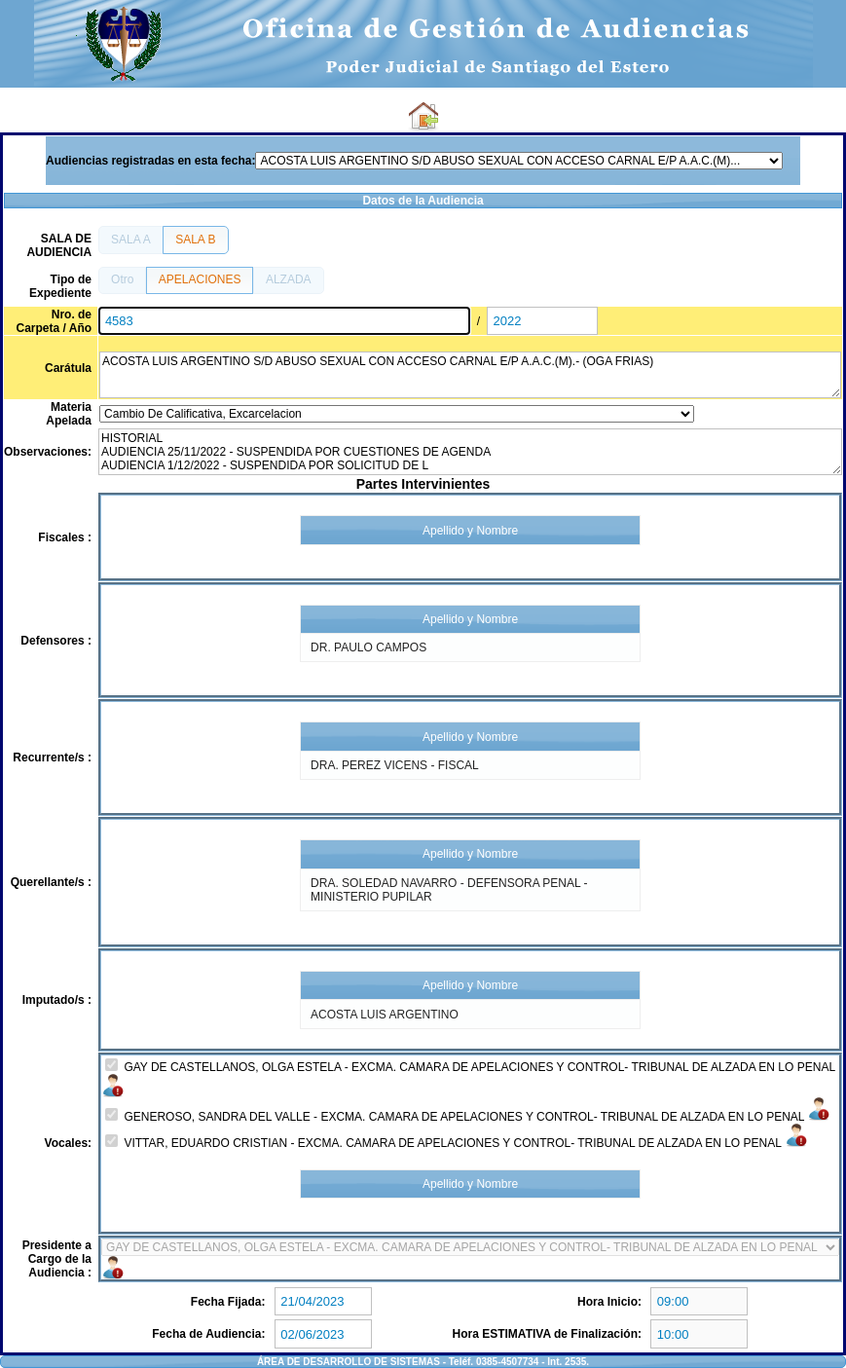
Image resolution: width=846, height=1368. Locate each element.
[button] (131, 239)
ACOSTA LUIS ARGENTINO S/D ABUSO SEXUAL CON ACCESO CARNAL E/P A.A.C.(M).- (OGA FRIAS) (470, 374)
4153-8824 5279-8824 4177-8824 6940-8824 (470, 1247)
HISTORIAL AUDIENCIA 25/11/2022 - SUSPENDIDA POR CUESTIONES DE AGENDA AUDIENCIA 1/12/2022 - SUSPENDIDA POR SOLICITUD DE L (470, 451)
